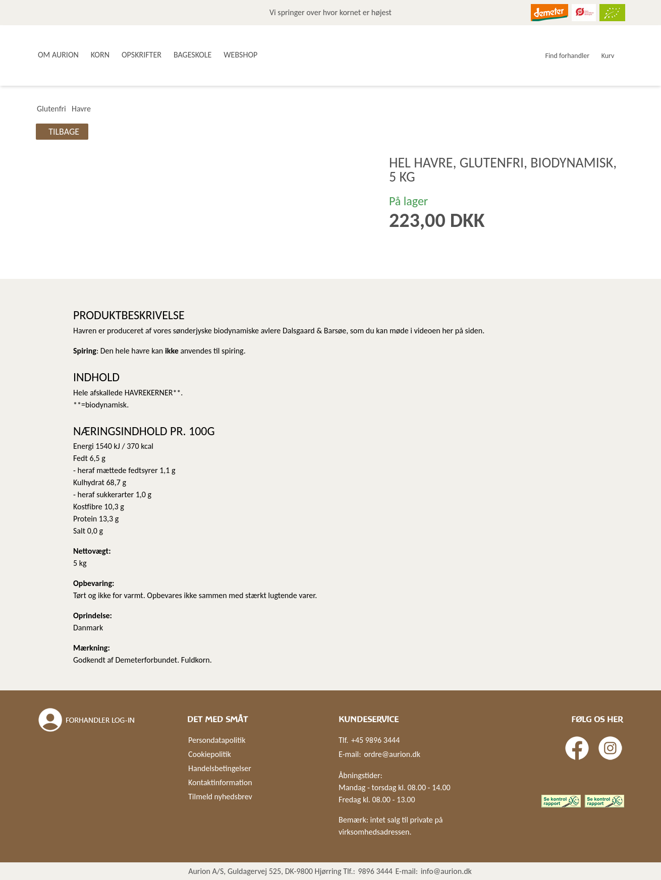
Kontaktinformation (220, 782)
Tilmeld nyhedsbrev (220, 796)
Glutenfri (51, 108)
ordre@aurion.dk (392, 754)
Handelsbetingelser (219, 768)
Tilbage (63, 131)
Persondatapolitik (216, 740)
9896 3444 (375, 871)
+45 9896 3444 (375, 740)
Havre (81, 108)
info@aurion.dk (446, 871)
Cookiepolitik (209, 754)
